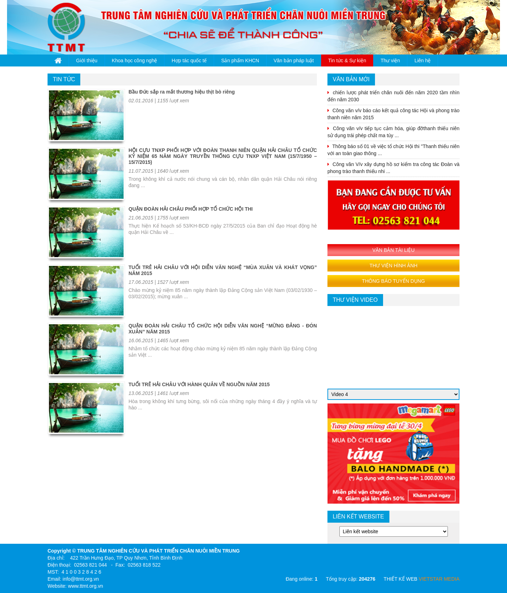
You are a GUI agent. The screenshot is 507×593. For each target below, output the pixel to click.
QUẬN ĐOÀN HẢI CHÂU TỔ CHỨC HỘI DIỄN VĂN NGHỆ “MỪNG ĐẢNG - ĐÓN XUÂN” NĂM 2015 (223, 328)
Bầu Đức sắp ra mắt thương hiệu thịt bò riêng (182, 92)
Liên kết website (358, 516)
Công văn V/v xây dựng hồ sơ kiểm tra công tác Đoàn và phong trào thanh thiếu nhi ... (393, 167)
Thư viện (390, 60)
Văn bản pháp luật (294, 60)
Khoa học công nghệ (134, 60)
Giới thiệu (87, 60)
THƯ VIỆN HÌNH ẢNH (393, 265)
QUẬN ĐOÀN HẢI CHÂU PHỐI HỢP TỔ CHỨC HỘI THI (191, 209)
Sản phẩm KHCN (240, 60)
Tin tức (64, 79)
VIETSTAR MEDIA (439, 579)
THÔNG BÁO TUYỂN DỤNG (393, 281)
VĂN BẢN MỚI (351, 79)
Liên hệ (422, 60)
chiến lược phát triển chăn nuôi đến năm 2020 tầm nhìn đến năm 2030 (393, 96)
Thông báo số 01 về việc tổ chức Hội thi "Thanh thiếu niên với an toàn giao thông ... (393, 150)
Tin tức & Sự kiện (347, 60)
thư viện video (355, 300)
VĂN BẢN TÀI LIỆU (393, 250)
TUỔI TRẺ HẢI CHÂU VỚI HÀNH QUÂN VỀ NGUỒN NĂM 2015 (199, 384)
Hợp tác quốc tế (189, 60)
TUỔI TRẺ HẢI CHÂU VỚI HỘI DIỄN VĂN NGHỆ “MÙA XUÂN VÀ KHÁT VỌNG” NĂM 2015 (223, 270)
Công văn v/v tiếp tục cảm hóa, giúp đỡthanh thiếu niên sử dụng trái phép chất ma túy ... (393, 132)
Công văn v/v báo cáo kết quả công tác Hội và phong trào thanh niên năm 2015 (393, 114)
